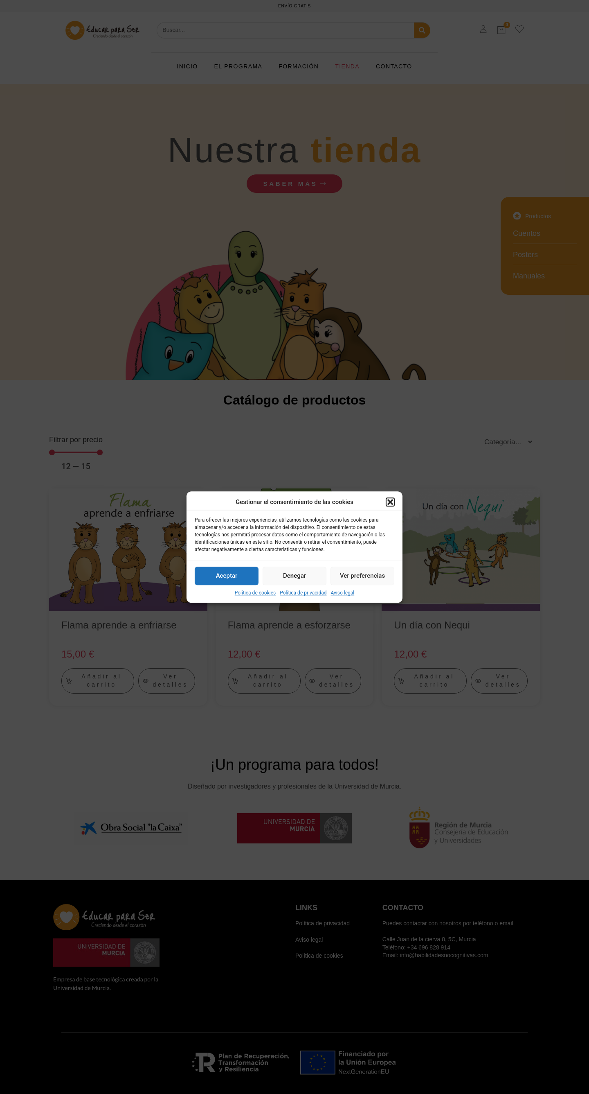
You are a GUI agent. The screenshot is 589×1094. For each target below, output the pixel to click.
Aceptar (227, 575)
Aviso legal (342, 593)
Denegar (294, 575)
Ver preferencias (362, 575)
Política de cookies (255, 593)
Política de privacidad (303, 593)
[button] (390, 502)
